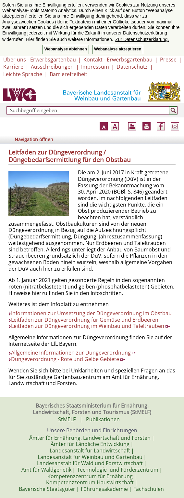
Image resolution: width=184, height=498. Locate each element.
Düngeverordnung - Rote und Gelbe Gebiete (68, 359)
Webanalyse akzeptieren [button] (117, 49)
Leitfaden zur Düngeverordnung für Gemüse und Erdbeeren (84, 319)
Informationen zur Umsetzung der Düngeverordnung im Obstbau (91, 313)
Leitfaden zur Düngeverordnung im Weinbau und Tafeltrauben (90, 326)
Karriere (13, 66)
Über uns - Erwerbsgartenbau (39, 59)
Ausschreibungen (52, 66)
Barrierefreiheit (68, 74)
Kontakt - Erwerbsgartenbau (118, 59)
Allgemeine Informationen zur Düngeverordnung (74, 352)
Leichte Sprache (22, 74)
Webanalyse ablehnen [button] (65, 49)
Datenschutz (132, 66)
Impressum (95, 66)
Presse (168, 59)
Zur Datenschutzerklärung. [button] (142, 39)
